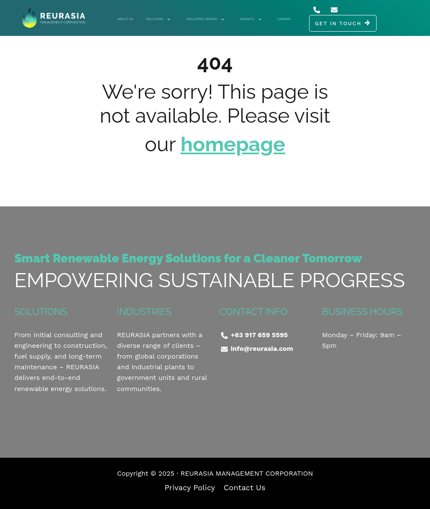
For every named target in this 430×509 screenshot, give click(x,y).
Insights (250, 19)
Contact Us (244, 487)
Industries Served (205, 19)
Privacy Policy (190, 487)
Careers (284, 19)
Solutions (158, 19)
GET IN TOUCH (338, 23)
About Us (125, 19)
